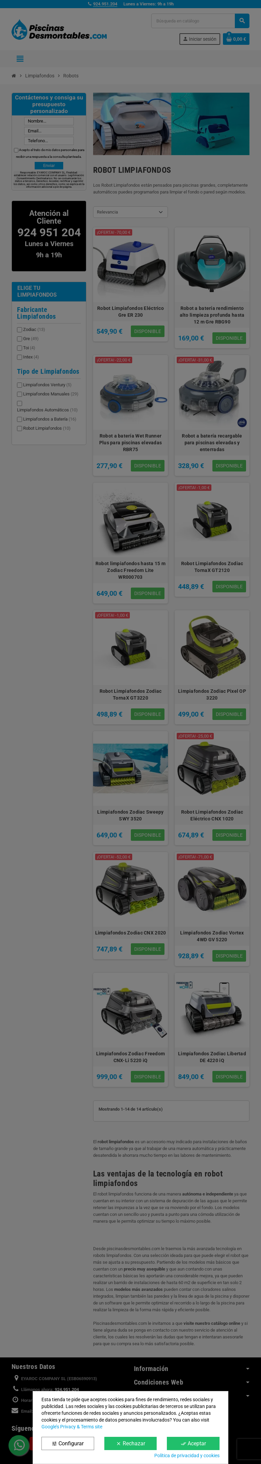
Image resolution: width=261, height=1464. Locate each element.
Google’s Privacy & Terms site (71, 1426)
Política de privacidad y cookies (187, 1455)
